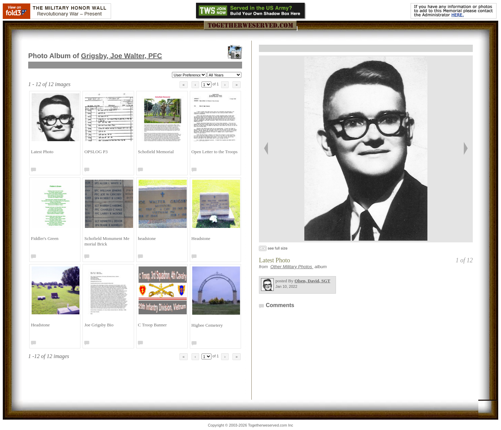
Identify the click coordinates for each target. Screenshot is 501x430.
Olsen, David (312, 280)
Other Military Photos (291, 266)
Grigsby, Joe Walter (121, 56)
